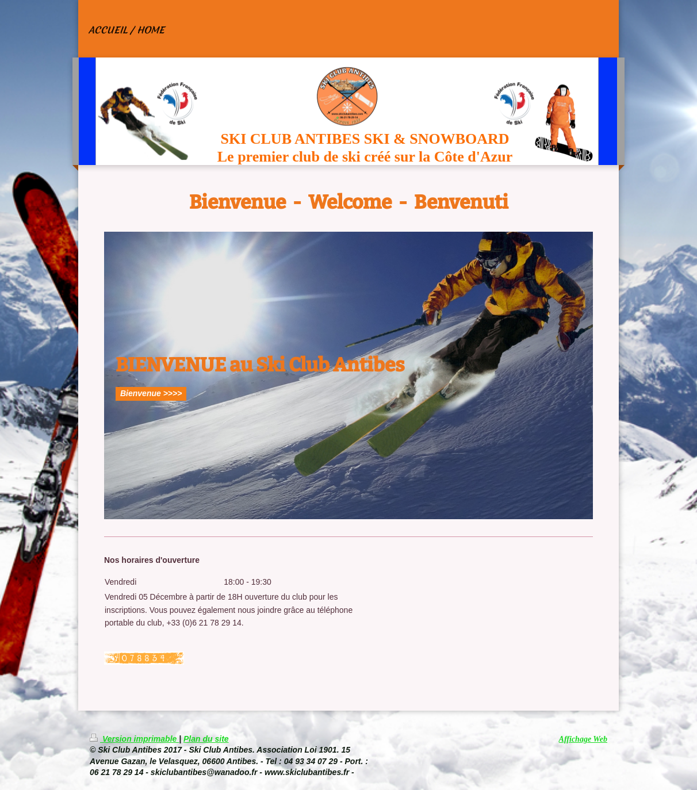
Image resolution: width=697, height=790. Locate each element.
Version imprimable (134, 738)
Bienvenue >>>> (151, 393)
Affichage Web (583, 739)
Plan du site (206, 738)
